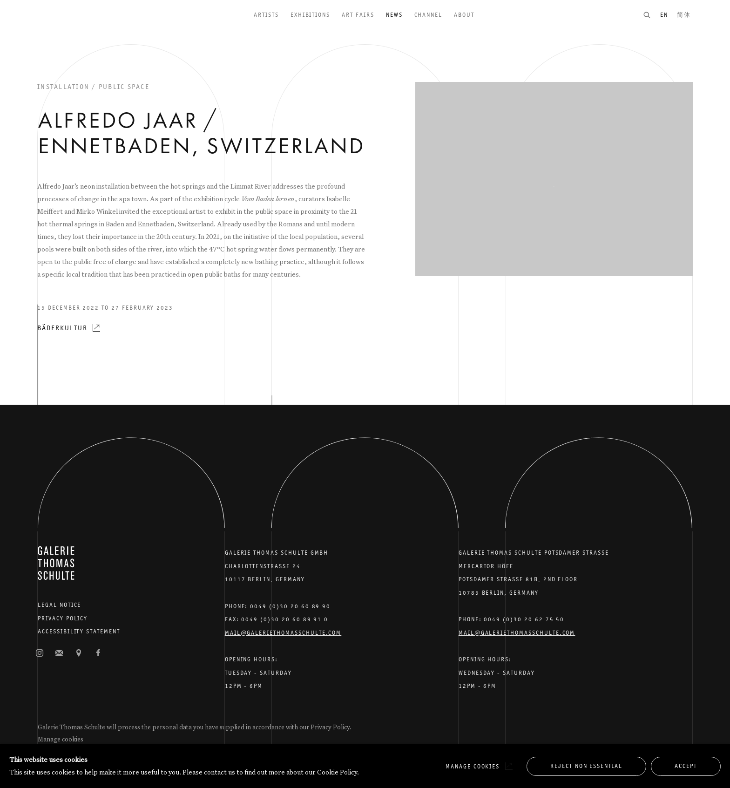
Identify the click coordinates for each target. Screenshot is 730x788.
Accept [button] (686, 765)
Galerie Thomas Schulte (55, 28)
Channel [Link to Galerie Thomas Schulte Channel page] (428, 14)
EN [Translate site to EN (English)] (664, 14)
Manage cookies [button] (60, 739)
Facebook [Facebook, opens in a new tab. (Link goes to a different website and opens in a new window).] (98, 653)
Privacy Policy (63, 618)
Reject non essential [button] (586, 765)
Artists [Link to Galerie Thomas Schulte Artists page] (266, 14)
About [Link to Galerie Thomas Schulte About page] (464, 14)
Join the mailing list (59, 653)
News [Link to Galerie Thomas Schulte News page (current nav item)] (394, 14)
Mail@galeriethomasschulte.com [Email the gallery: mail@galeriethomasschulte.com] (283, 632)
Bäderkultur (62, 328)
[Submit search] (651, 15)
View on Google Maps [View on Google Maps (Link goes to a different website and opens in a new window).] (78, 653)
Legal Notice (59, 604)
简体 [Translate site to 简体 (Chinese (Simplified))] (684, 14)
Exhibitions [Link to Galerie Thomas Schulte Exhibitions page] (310, 14)
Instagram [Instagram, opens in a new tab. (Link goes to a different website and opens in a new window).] (39, 653)
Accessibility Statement (79, 631)
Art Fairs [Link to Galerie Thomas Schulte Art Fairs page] (358, 14)
